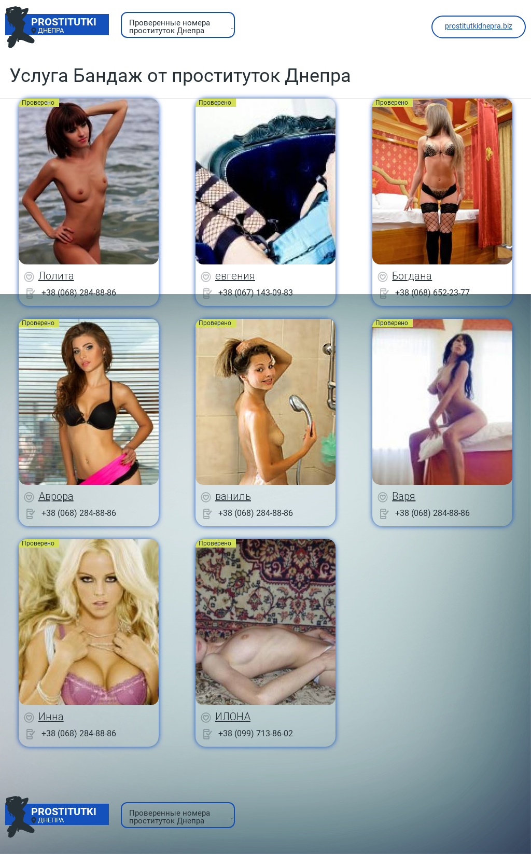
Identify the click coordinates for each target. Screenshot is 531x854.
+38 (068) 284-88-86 (78, 293)
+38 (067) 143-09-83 (255, 293)
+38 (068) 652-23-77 (432, 293)
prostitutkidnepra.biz (478, 26)
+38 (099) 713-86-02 (255, 733)
